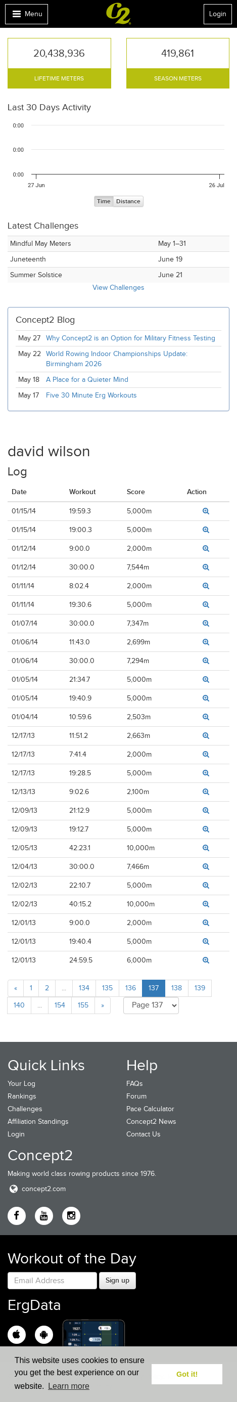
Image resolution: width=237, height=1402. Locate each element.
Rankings (22, 1096)
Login (217, 14)
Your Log (21, 1083)
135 (107, 988)
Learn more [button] (68, 1386)
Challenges (25, 1109)
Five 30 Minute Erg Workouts (91, 395)
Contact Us (143, 1134)
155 (83, 1005)
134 (84, 988)
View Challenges (118, 287)
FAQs (134, 1083)
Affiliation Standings (38, 1121)
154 (60, 1005)
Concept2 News (151, 1121)
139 (200, 988)
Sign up (117, 1280)
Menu (26, 16)
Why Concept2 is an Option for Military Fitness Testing (130, 338)
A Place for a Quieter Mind (87, 379)
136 (130, 988)
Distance (128, 201)
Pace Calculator (150, 1109)
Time (104, 201)
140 (19, 1005)
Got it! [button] (187, 1374)
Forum (136, 1096)
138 (176, 988)
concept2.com (37, 1189)
